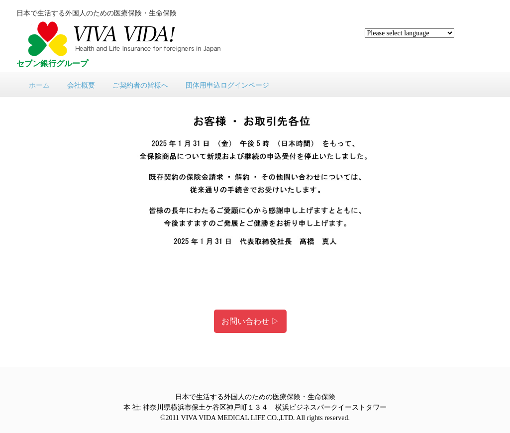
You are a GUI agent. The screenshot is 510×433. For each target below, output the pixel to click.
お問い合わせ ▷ (250, 321)
